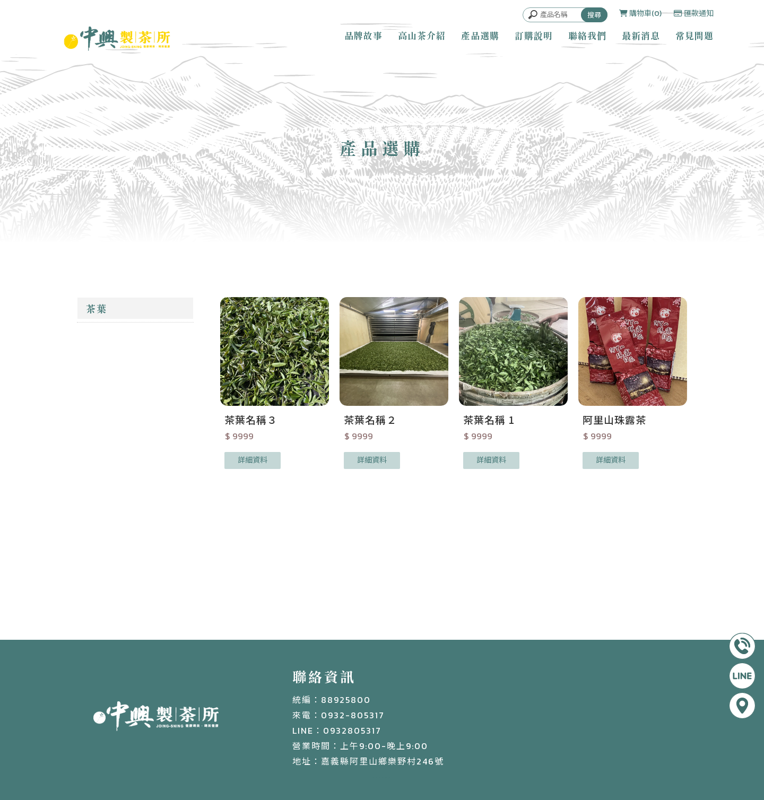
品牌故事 (363, 35)
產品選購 (480, 35)
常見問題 (694, 35)
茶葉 (96, 308)
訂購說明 (534, 35)
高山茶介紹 (422, 35)
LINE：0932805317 (336, 730)
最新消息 (641, 35)
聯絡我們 (587, 35)
